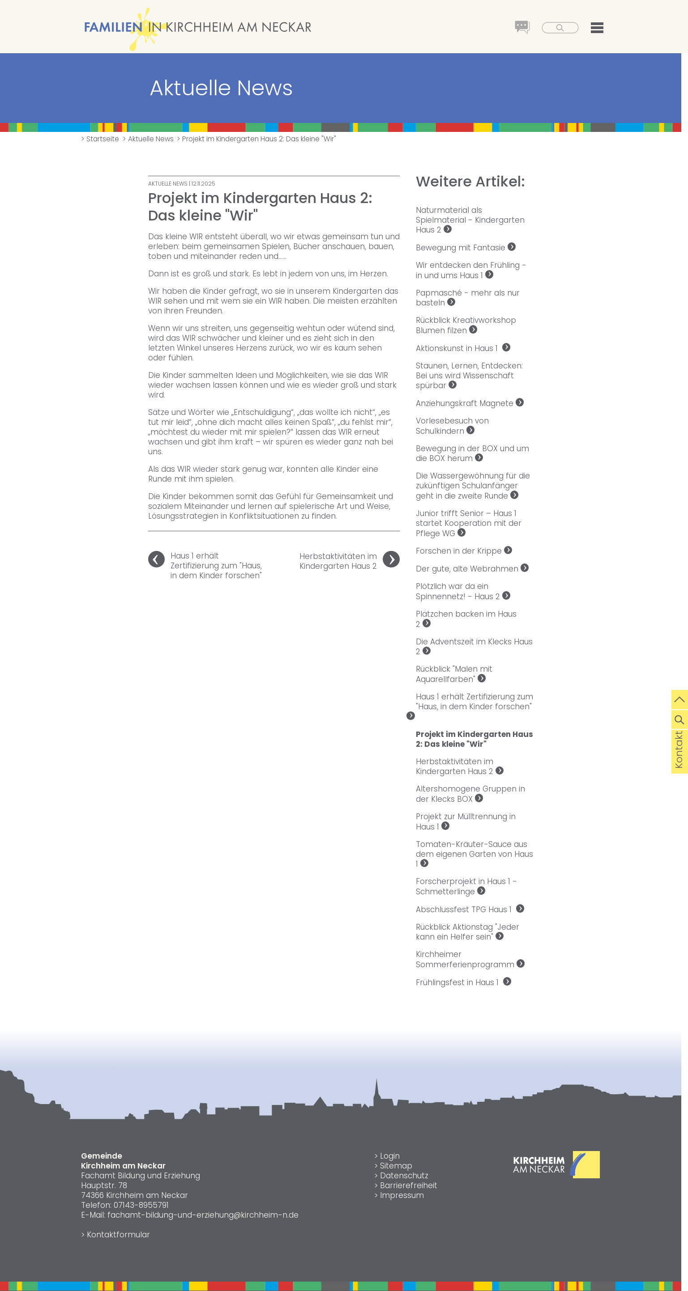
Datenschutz (404, 1175)
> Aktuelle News (148, 139)
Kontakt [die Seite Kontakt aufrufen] (678, 764)
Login (390, 1156)
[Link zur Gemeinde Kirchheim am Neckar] (556, 1175)
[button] (591, 29)
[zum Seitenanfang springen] (679, 698)
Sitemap (396, 1165)
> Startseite (100, 139)
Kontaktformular (118, 1234)
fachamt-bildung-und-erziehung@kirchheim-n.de (203, 1215)
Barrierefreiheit (408, 1185)
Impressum (402, 1195)
